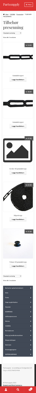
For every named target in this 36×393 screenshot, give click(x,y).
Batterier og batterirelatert (19, 288)
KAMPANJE (19, 311)
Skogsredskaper (19, 340)
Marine (19, 321)
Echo (6, 293)
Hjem (6, 14)
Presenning (19, 14)
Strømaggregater (19, 349)
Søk (18, 389)
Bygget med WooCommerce (12, 385)
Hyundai (19, 307)
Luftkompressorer (19, 316)
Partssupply (11, 4)
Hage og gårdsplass (19, 302)
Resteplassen (19, 330)
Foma (19, 297)
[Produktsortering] (12, 33)
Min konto (6, 389)
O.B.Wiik (12, 14)
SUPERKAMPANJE (19, 354)
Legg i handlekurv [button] (18, 79)
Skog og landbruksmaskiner (19, 335)
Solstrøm (19, 345)
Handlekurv (28, 388)
